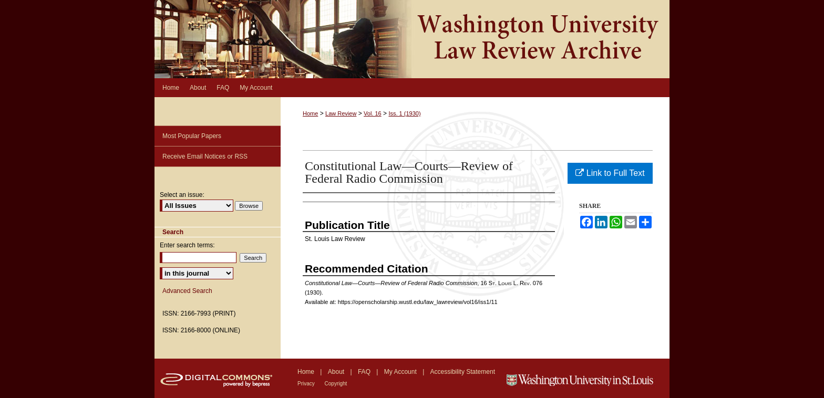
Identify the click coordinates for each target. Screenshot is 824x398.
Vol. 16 (373, 113)
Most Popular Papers (191, 136)
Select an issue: (182, 194)
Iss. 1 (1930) (404, 113)
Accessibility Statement (462, 371)
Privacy (306, 383)
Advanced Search (187, 291)
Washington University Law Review (412, 39)
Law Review (340, 113)
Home (310, 113)
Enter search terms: (187, 245)
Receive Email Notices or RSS (205, 156)
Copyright (336, 383)
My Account (401, 371)
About (337, 371)
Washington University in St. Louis (587, 378)
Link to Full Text (609, 173)
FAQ (365, 371)
